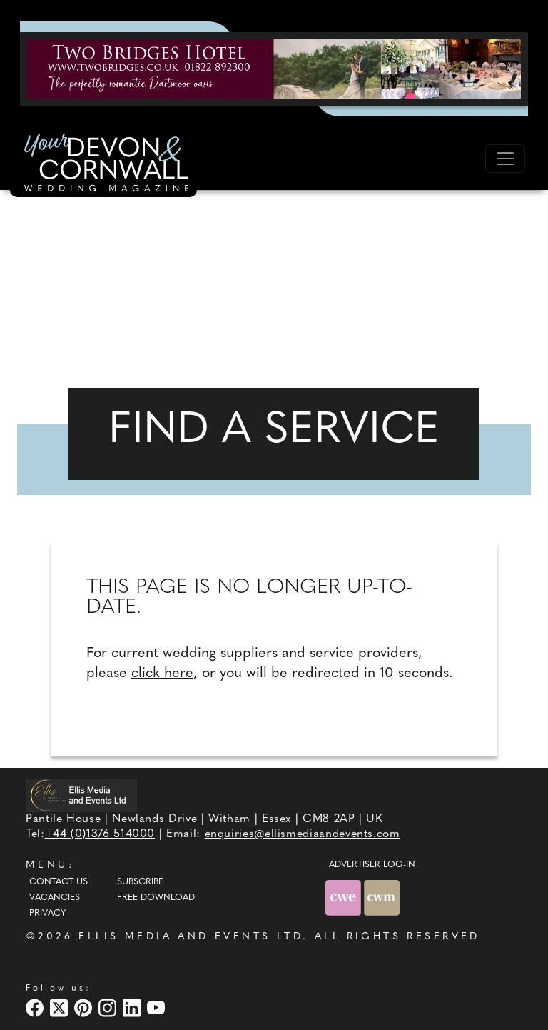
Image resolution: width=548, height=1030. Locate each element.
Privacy (47, 913)
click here (162, 673)
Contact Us (58, 882)
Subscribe (140, 882)
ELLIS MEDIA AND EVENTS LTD (190, 936)
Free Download (156, 898)
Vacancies (54, 898)
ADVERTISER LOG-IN (372, 865)
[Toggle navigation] (505, 158)
